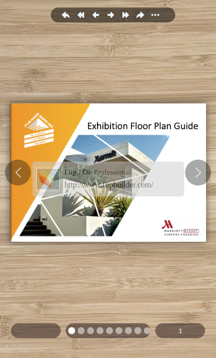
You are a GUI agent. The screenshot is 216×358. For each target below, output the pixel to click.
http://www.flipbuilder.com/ (109, 184)
